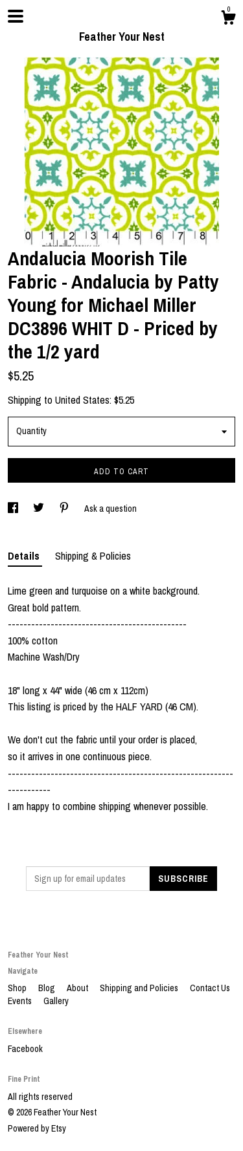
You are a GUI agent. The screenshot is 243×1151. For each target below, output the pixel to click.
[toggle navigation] (15, 16)
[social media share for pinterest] (65, 508)
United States (82, 400)
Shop (18, 988)
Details (25, 556)
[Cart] (228, 19)
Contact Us (210, 988)
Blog (47, 988)
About (78, 988)
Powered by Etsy (37, 1128)
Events (21, 1001)
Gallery (56, 1001)
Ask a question (110, 508)
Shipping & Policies (93, 556)
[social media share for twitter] (39, 508)
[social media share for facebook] (14, 508)
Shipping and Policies (140, 988)
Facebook (25, 1049)
